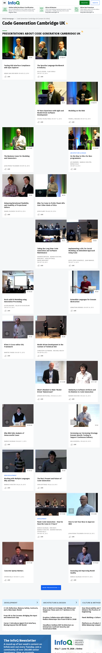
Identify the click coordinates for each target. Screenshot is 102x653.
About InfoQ (7, 567)
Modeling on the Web (12, 111)
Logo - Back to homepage (14, 2)
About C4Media (8, 571)
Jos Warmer (74, 117)
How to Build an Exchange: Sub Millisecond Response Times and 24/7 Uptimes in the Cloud (59, 435)
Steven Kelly (74, 356)
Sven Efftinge (83, 168)
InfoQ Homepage (8, 19)
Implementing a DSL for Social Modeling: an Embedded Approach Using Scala (17, 211)
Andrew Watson (76, 166)
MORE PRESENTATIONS (50, 412)
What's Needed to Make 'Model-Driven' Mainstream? (82, 257)
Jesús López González (12, 217)
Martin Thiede (9, 264)
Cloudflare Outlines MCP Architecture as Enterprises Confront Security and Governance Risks (58, 452)
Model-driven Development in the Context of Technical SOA (50, 257)
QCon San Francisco (63, 568)
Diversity (6, 586)
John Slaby (41, 171)
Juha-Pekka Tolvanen (44, 120)
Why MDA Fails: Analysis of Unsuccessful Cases (47, 302)
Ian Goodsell (75, 309)
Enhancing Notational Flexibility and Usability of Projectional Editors (16, 160)
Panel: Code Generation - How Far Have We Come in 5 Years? (83, 348)
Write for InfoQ (8, 560)
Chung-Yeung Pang (77, 73)
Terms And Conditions (86, 645)
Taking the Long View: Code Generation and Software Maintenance (80, 160)
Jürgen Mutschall (77, 264)
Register (84, 3)
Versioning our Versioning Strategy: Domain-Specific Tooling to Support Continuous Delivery (84, 303)
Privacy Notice (73, 645)
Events (5, 556)
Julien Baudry (42, 217)
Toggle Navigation (4, 2)
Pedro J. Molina (9, 120)
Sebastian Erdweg (76, 219)
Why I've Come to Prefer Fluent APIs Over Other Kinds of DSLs (49, 159)
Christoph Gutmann (44, 262)
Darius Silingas (42, 309)
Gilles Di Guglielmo (55, 217)
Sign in (95, 3)
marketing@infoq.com (9, 648)
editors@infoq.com (52, 642)
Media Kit (6, 575)
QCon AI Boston (62, 553)
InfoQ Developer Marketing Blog (13, 580)
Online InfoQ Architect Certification (61, 546)
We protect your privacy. (12, 529)
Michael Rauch (58, 262)
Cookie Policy (73, 647)
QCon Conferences (10, 552)
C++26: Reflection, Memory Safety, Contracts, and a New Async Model (21, 434)
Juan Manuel (25, 217)
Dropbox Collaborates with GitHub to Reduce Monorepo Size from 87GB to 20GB (59, 443)
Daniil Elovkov (9, 171)
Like (8, 77)
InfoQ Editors (8, 563)
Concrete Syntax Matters (46, 396)
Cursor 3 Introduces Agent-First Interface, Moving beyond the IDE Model (20, 449)
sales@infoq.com (30, 642)
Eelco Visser (41, 72)
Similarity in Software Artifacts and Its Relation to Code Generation (18, 302)
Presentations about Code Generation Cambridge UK (41, 33)
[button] (22, 524)
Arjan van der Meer (11, 73)
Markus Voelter (85, 117)
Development (75, 344)
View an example (25, 477)
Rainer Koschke (88, 166)
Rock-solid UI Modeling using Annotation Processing (48, 210)
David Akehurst (76, 170)
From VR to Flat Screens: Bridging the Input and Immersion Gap (20, 441)
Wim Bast (73, 168)
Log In (5, 548)
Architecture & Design (78, 108)
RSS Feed (67, 23)
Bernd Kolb (74, 119)
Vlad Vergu (51, 72)
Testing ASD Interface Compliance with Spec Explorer (17, 67)
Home (5, 541)
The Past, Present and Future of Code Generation (49, 348)
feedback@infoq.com (9, 642)
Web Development (10, 344)
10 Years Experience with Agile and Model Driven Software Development (83, 68)
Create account (9, 545)
